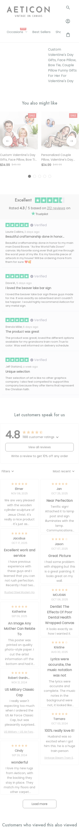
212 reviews (56, 148)
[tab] (29, 117)
